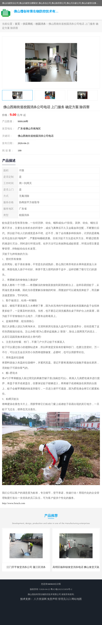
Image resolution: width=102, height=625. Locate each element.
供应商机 (28, 23)
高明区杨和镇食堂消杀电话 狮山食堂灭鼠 (76, 567)
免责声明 (52, 599)
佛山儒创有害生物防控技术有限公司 (44, 594)
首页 (17, 23)
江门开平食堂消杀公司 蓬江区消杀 (26, 567)
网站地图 (76, 599)
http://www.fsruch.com (13, 503)
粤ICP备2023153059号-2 (61, 589)
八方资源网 (40, 599)
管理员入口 (64, 599)
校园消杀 (40, 23)
